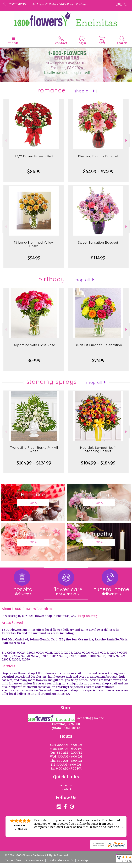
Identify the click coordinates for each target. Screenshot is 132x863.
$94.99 (33, 258)
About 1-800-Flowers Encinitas (27, 609)
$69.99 (34, 360)
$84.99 (34, 171)
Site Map (82, 860)
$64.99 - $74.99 (98, 171)
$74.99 (98, 360)
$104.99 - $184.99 (98, 463)
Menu (13, 43)
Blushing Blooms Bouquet (98, 156)
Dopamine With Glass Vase (34, 345)
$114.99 (98, 258)
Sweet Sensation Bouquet (98, 242)
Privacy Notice (34, 860)
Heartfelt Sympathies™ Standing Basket (98, 449)
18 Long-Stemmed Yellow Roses (34, 244)
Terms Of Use (13, 860)
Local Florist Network (60, 860)
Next (126, 140)
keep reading (87, 616)
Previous (5, 140)
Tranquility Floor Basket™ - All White (34, 449)
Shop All (82, 90)
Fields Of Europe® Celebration (98, 345)
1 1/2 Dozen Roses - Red (34, 156)
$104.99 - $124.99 (33, 463)
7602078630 (17, 4)
